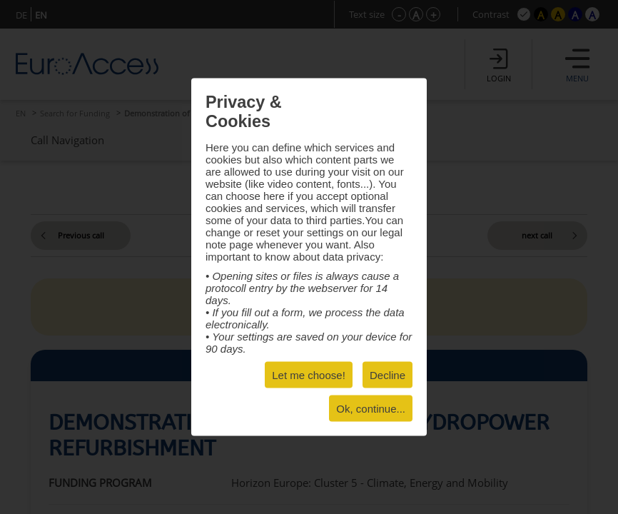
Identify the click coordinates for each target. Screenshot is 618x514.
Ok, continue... (370, 409)
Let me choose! (308, 375)
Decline (387, 375)
